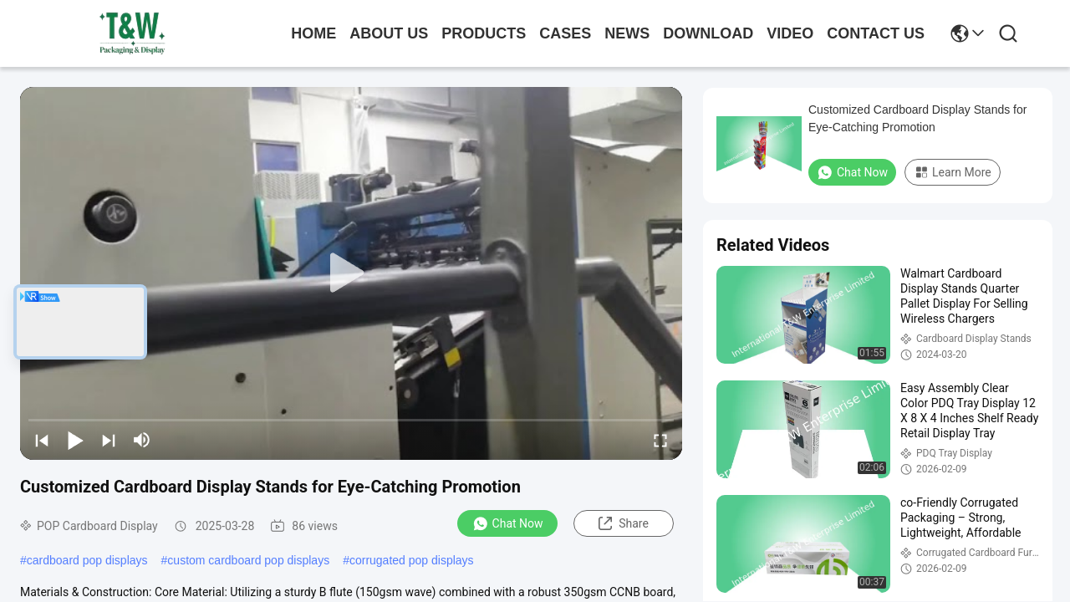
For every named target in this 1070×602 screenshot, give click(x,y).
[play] (351, 273)
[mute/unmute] (142, 439)
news (627, 33)
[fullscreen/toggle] (660, 439)
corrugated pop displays (411, 560)
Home (313, 33)
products (483, 33)
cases (565, 33)
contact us (876, 33)
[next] (108, 439)
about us (388, 33)
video (790, 33)
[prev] (42, 439)
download (708, 33)
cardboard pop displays (87, 560)
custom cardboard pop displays (248, 560)
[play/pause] (75, 439)
